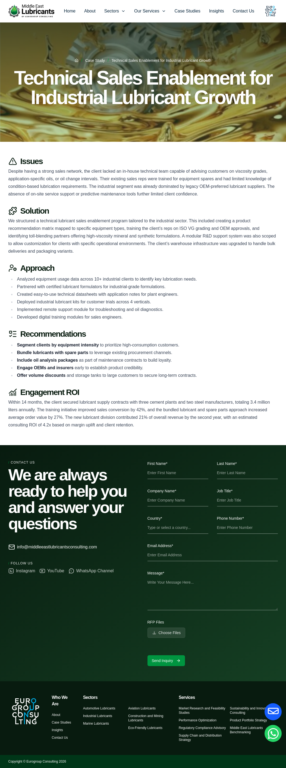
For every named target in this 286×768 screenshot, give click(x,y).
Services (187, 697)
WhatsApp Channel (91, 571)
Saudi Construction (137, 761)
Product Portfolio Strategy (248, 720)
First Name (157, 463)
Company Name (162, 491)
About (90, 11)
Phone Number (230, 518)
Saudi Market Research (97, 761)
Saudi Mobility (241, 761)
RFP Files (155, 622)
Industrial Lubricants (97, 716)
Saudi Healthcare (173, 761)
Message (155, 573)
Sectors (111, 11)
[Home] (76, 60)
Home (70, 11)
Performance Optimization (197, 720)
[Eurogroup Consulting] (31, 11)
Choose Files (166, 633)
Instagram (21, 571)
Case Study (95, 60)
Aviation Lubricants (142, 708)
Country (154, 518)
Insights (216, 11)
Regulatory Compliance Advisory (202, 728)
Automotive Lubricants (99, 708)
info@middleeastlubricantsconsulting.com (52, 547)
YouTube (52, 571)
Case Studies (187, 11)
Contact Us (243, 11)
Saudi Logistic (208, 761)
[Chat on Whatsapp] (273, 733)
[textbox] (212, 593)
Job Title (225, 491)
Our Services (146, 11)
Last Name (227, 463)
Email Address (160, 546)
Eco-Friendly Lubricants (145, 728)
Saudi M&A (273, 761)
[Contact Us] (273, 711)
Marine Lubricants (96, 723)
